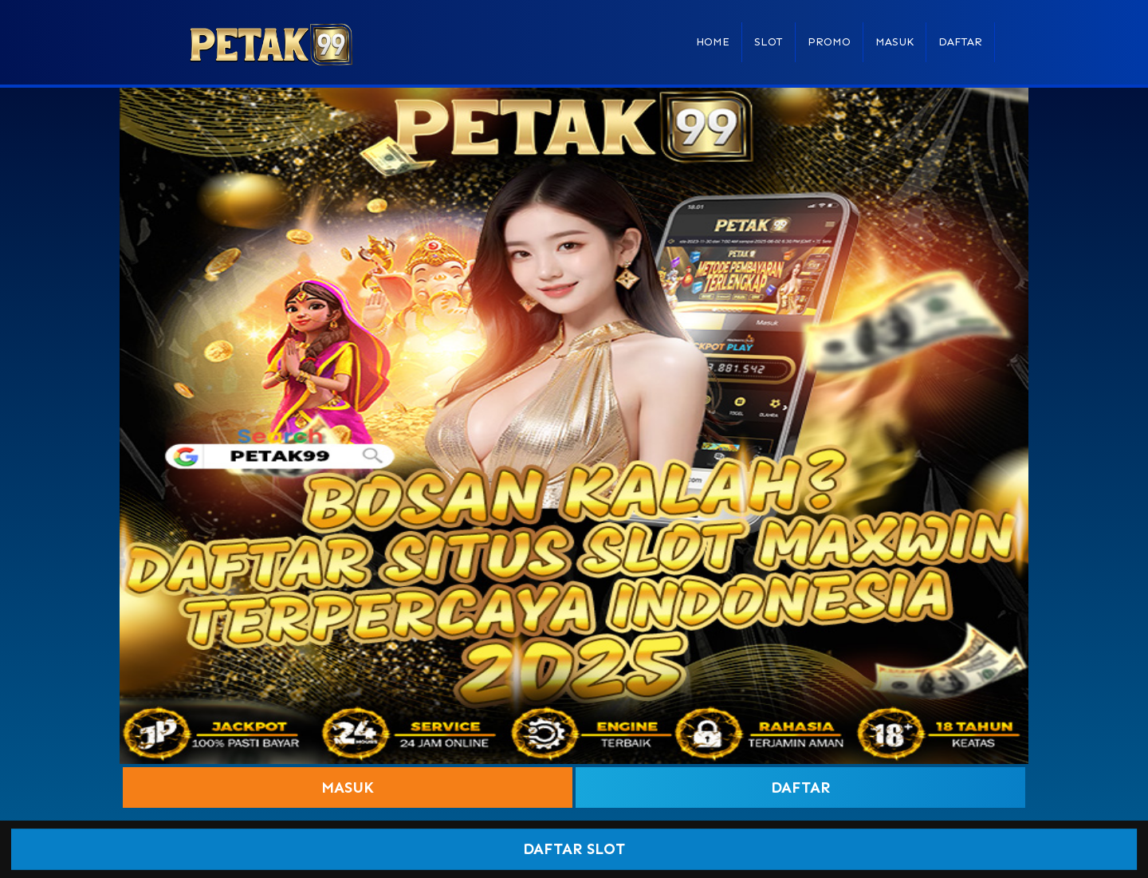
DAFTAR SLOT (574, 850)
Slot (768, 42)
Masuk (894, 42)
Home (712, 42)
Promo (829, 42)
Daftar (960, 42)
